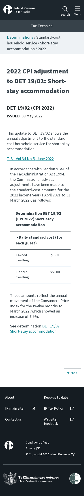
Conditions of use (37, 443)
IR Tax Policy (53, 408)
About (10, 398)
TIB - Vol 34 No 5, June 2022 (30, 159)
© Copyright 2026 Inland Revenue (48, 454)
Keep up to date (56, 398)
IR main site (14, 408)
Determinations (20, 37)
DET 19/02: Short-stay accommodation (35, 328)
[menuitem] (19, 398)
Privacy (31, 448)
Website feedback (51, 421)
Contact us (13, 419)
